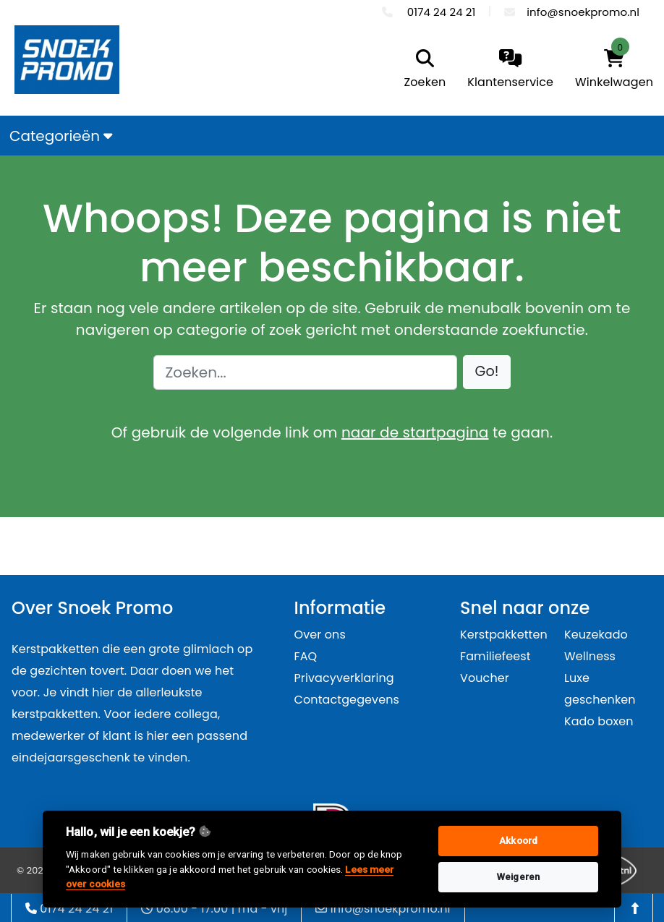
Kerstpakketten (504, 634)
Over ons (320, 634)
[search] (421, 70)
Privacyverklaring (344, 678)
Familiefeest (495, 656)
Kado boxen (599, 721)
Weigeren (518, 876)
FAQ (306, 656)
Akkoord (518, 840)
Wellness (590, 656)
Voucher (484, 678)
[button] (487, 372)
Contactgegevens (346, 699)
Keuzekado (596, 634)
